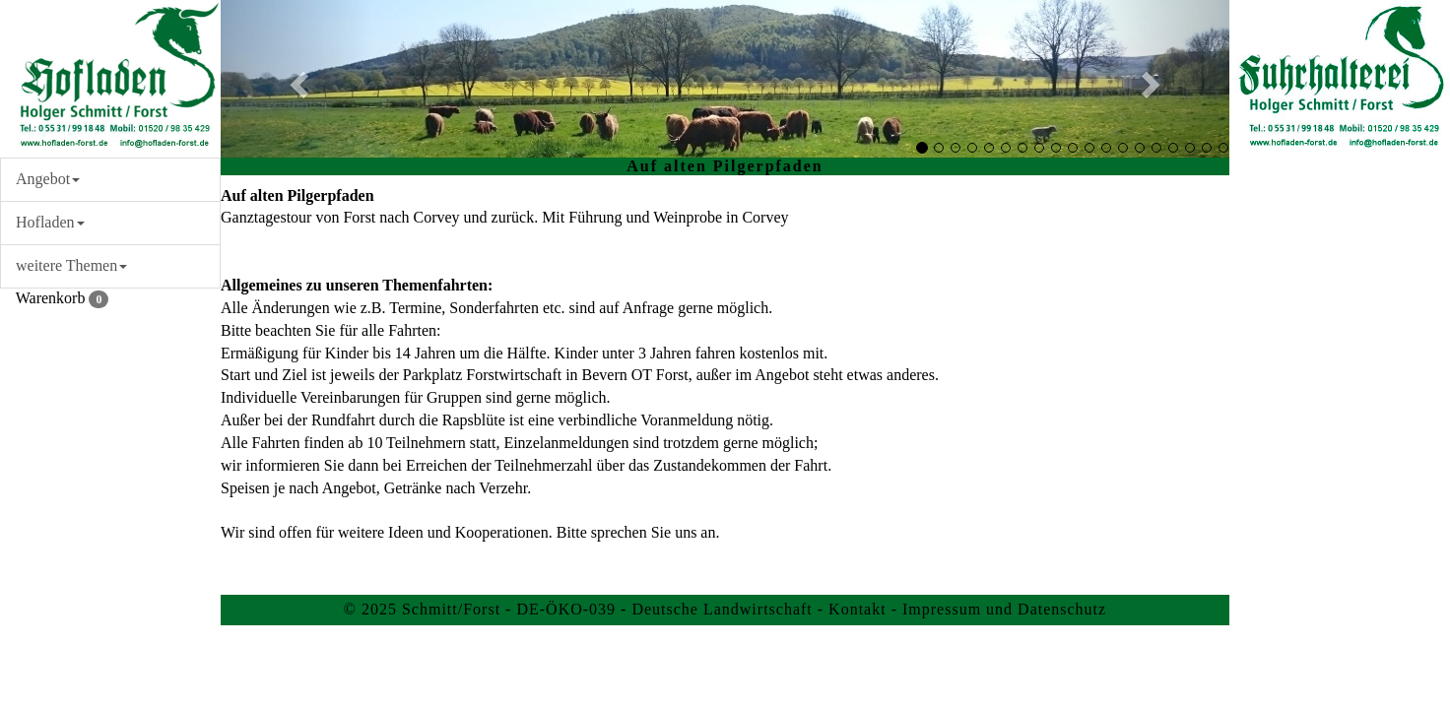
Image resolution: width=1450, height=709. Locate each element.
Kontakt (857, 609)
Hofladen (50, 222)
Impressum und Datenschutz (1004, 609)
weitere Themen (71, 265)
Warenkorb (54, 298)
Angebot (48, 178)
